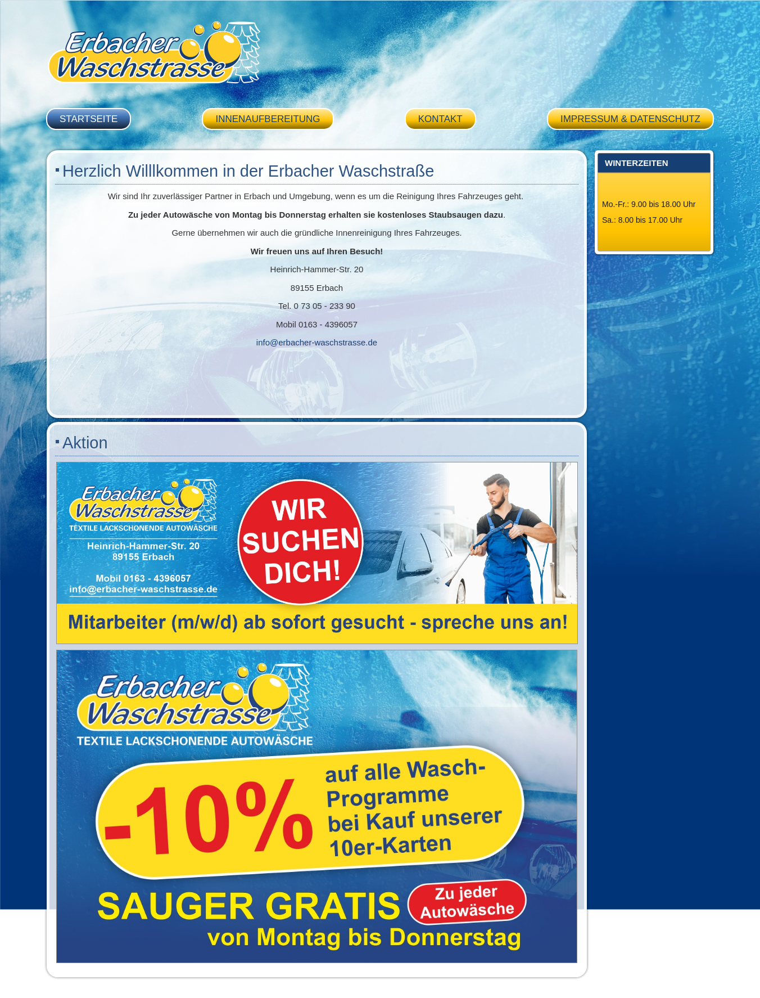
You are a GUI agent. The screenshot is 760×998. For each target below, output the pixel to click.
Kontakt (440, 119)
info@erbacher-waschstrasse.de (316, 342)
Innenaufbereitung (267, 119)
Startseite (88, 119)
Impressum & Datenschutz (630, 119)
